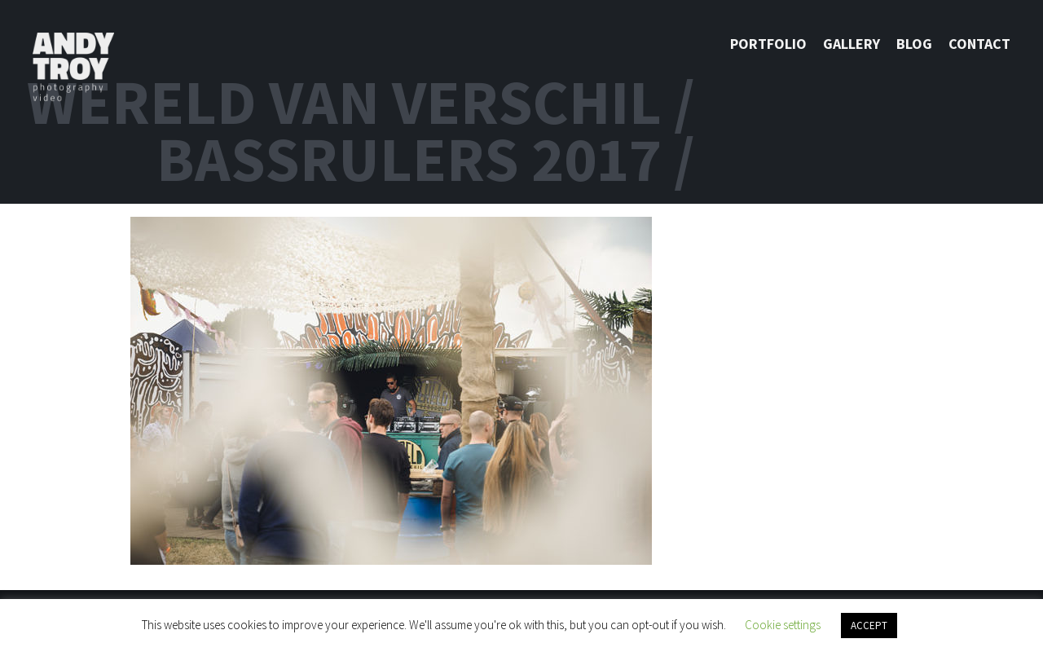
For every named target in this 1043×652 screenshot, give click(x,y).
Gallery (851, 43)
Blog (914, 43)
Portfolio (768, 43)
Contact (979, 43)
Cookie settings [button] (783, 624)
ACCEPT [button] (869, 625)
